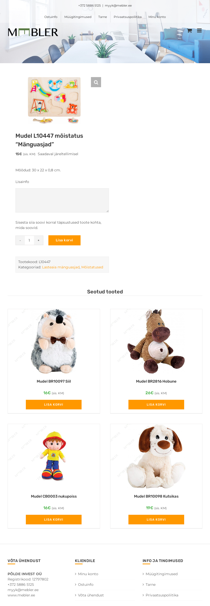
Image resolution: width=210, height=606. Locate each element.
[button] (96, 82)
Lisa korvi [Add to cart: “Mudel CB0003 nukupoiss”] (53, 519)
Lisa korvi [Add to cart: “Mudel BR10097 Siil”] (53, 404)
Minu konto (88, 574)
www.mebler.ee (21, 595)
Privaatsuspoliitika (162, 595)
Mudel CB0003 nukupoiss (54, 496)
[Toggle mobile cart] (189, 30)
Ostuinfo (85, 584)
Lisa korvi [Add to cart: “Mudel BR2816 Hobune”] (156, 404)
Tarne (151, 584)
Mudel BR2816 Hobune (156, 381)
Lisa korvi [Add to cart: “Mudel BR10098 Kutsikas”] (156, 519)
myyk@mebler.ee (118, 5)
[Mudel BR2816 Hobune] (156, 341)
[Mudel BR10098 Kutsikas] (156, 456)
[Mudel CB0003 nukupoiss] (54, 456)
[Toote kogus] (29, 240)
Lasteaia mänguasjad (61, 267)
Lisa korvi (64, 240)
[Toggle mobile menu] (199, 30)
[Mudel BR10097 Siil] (54, 341)
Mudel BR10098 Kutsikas (156, 496)
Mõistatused (92, 267)
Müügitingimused (162, 574)
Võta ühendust (91, 595)
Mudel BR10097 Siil (54, 381)
